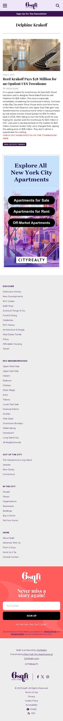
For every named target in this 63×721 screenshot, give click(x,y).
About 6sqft (8, 538)
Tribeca (6, 399)
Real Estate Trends (14, 144)
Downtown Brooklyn (13, 423)
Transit (6, 349)
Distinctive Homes (12, 291)
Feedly (31, 709)
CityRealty (42, 650)
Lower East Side (11, 404)
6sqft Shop (8, 306)
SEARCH (58, 5)
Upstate (7, 465)
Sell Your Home (10, 520)
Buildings (7, 511)
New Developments (13, 296)
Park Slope (8, 418)
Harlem (6, 376)
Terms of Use (50, 632)
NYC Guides (8, 301)
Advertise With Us (12, 543)
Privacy (31, 696)
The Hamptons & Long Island (17, 460)
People (6, 492)
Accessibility (31, 705)
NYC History (9, 325)
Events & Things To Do (14, 310)
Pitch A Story (9, 547)
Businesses (8, 506)
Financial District (11, 409)
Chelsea (7, 385)
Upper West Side (11, 366)
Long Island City (11, 437)
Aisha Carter (12, 88)
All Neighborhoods (12, 442)
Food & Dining (10, 315)
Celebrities (8, 320)
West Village (9, 390)
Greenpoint (8, 433)
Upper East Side (11, 371)
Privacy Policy (17, 634)
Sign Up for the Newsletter (31, 13)
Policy (6, 339)
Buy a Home (9, 515)
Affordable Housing (12, 344)
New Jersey (8, 469)
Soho (5, 395)
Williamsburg (9, 428)
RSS (31, 713)
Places (6, 496)
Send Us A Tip (9, 552)
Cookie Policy (31, 700)
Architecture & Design (14, 329)
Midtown (7, 380)
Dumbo (6, 414)
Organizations (9, 501)
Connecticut (9, 474)
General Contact (11, 557)
